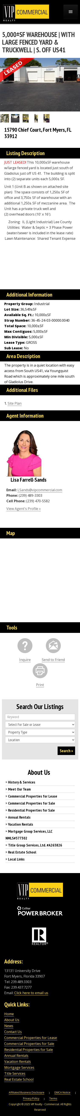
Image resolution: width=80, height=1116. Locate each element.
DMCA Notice (62, 1092)
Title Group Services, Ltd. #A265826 (35, 845)
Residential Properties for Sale (31, 810)
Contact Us (13, 1031)
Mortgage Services (19, 1067)
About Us (11, 1020)
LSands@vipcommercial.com (39, 490)
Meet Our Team (19, 789)
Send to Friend (53, 659)
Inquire (25, 659)
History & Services (21, 782)
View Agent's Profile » (23, 508)
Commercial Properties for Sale (31, 803)
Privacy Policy (31, 1098)
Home (9, 1014)
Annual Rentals (19, 817)
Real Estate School (22, 852)
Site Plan (15, 403)
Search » (66, 751)
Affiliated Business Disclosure (26, 1092)
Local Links (16, 859)
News (8, 1025)
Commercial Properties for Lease (32, 796)
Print (40, 684)
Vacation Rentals (20, 824)
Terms (53, 1098)
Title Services (14, 1073)
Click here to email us (31, 992)
